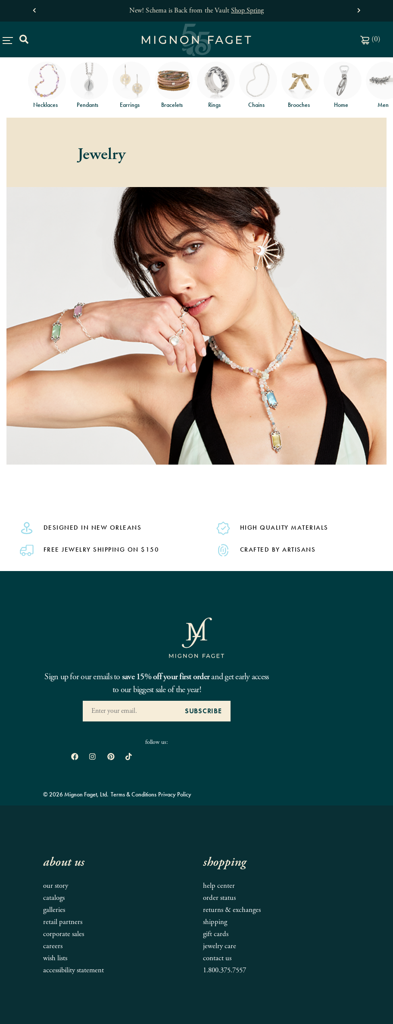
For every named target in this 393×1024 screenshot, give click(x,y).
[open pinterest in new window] (111, 757)
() (370, 39)
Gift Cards (215, 934)
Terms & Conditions (133, 794)
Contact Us (217, 958)
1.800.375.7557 (224, 970)
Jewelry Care (219, 946)
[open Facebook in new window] (74, 757)
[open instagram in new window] (92, 757)
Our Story (55, 885)
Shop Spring (247, 10)
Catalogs (54, 897)
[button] (34, 8)
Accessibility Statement (73, 970)
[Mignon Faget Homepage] (196, 637)
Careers (52, 946)
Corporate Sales (63, 934)
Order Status (219, 897)
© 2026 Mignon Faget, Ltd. (76, 794)
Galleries (54, 910)
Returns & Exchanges (232, 910)
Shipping (215, 922)
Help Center (219, 885)
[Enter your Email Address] (129, 711)
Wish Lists (55, 958)
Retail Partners (62, 922)
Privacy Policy (174, 794)
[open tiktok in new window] (128, 757)
